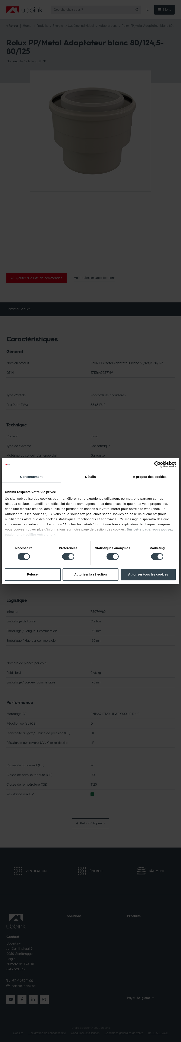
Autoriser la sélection (90, 574)
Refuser (33, 574)
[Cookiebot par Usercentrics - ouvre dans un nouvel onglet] (157, 464)
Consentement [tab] (31, 476)
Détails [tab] (90, 476)
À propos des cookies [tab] (149, 476)
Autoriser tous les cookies (148, 574)
